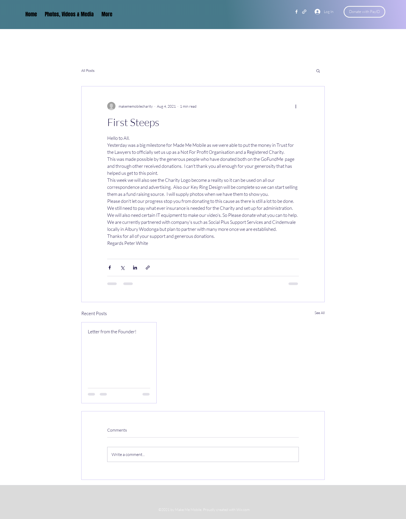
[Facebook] (296, 11)
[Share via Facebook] (109, 267)
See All (320, 312)
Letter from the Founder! (112, 331)
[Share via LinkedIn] (135, 267)
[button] (318, 70)
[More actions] (296, 106)
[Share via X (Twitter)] (122, 267)
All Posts (88, 70)
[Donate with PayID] (364, 12)
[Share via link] (147, 267)
